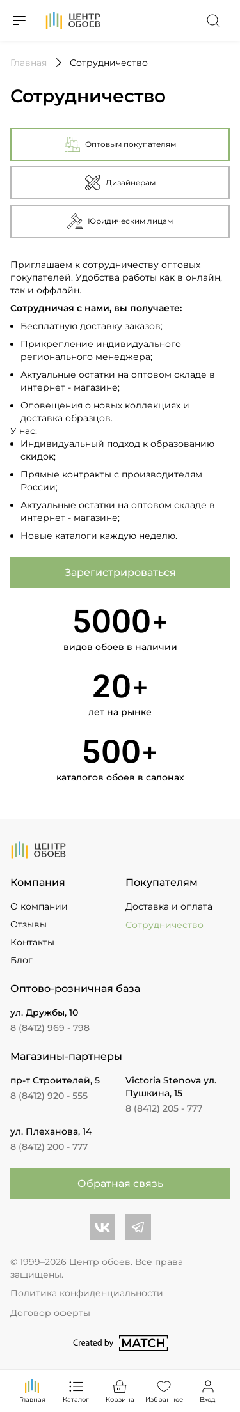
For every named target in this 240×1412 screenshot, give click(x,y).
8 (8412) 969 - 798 (50, 1028)
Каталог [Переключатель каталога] (76, 1390)
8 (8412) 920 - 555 (49, 1095)
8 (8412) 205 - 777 (163, 1108)
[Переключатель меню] (19, 20)
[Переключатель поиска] (213, 20)
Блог (21, 960)
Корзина (120, 1390)
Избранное (164, 1390)
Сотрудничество (164, 925)
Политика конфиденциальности (86, 1293)
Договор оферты (50, 1313)
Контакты (32, 942)
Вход (208, 1390)
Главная (32, 1390)
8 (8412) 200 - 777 (49, 1146)
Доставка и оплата (168, 906)
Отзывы (28, 924)
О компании (39, 906)
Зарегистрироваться (120, 572)
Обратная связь (120, 1183)
